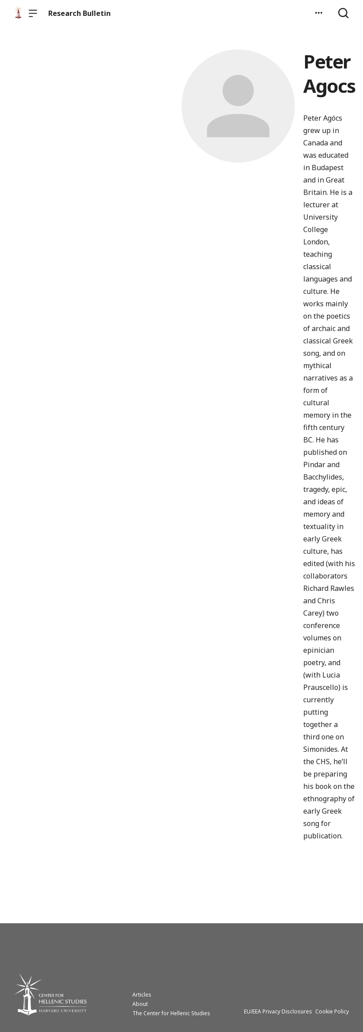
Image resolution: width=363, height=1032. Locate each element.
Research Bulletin (79, 13)
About (140, 1004)
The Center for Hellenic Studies (171, 1013)
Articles (141, 994)
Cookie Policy (332, 1011)
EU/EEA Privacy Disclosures (278, 1011)
